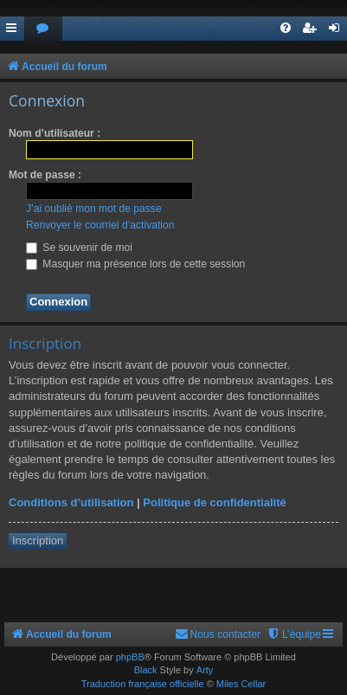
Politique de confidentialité (214, 502)
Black (145, 670)
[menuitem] (43, 29)
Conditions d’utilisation (71, 502)
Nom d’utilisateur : (54, 133)
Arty (205, 670)
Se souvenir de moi (79, 247)
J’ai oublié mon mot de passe (94, 209)
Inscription (37, 540)
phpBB (130, 657)
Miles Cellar (241, 684)
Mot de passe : (45, 175)
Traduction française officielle (142, 684)
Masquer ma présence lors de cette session (135, 264)
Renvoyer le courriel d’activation (100, 225)
